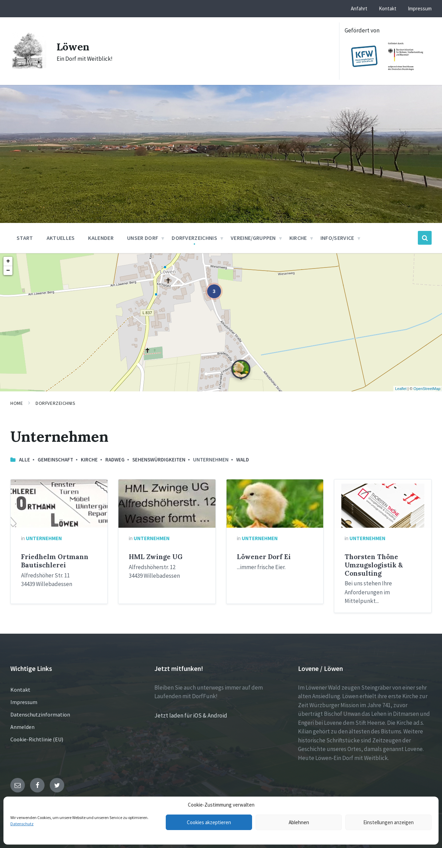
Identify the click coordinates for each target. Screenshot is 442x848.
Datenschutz (21, 823)
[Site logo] (28, 66)
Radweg (115, 459)
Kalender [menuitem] (101, 237)
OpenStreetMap (426, 389)
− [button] (8, 270)
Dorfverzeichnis (55, 403)
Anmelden (22, 726)
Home (16, 403)
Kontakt (20, 689)
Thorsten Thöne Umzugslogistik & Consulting (374, 565)
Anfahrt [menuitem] (359, 8)
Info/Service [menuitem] (337, 237)
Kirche (89, 459)
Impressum (23, 702)
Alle (24, 459)
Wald (242, 459)
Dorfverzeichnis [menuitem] (194, 237)
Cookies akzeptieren (209, 822)
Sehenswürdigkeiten (158, 459)
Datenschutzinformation (40, 714)
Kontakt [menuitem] (387, 8)
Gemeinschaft (55, 459)
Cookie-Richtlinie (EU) (36, 739)
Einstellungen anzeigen (388, 822)
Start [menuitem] (25, 237)
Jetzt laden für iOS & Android (190, 715)
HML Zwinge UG (156, 557)
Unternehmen (44, 538)
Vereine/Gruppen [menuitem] (253, 237)
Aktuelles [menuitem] (61, 237)
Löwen (73, 46)
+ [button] (8, 261)
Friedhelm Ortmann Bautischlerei (54, 561)
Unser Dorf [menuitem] (142, 237)
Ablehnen (299, 822)
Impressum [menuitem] (420, 8)
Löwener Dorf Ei (264, 557)
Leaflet (400, 389)
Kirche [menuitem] (298, 237)
